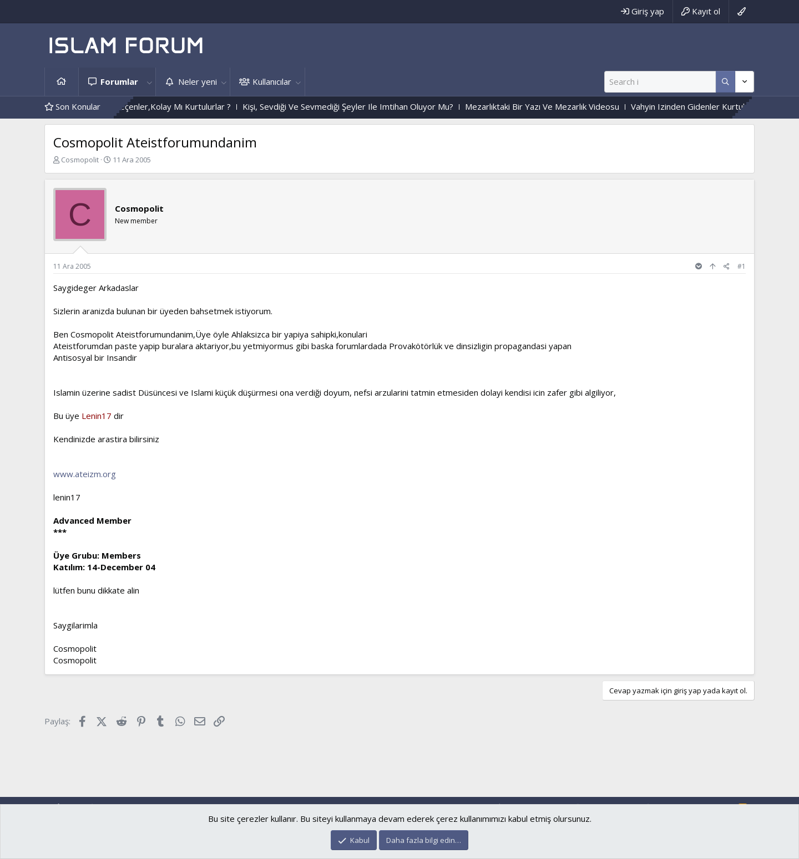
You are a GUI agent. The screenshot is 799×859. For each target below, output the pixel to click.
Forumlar (119, 81)
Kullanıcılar (271, 81)
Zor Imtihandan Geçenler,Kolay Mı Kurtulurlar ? (160, 106)
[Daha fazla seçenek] (725, 82)
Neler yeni (197, 81)
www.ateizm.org (84, 473)
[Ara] (660, 82)
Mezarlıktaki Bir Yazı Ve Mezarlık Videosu (560, 106)
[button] (149, 82)
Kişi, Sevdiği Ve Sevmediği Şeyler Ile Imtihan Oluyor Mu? (366, 106)
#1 (741, 266)
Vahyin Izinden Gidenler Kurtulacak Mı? (722, 106)
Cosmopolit (80, 160)
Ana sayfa (61, 82)
